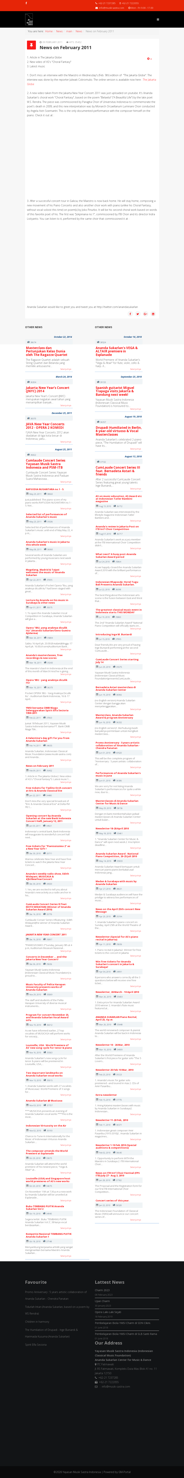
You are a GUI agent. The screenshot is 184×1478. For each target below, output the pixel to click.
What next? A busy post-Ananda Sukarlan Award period (116, 555)
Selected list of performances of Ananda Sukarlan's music (46, 515)
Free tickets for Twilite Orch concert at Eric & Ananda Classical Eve (49, 789)
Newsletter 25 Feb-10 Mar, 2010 (114, 1069)
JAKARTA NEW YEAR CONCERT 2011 (46, 934)
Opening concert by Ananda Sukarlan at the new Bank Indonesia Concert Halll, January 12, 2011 (48, 818)
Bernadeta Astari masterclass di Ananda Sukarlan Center (116, 688)
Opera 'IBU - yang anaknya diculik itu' (46, 681)
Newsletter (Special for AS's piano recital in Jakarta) (117, 938)
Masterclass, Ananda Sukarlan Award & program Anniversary (114, 716)
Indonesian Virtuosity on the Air (46, 1125)
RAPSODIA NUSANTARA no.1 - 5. (45, 489)
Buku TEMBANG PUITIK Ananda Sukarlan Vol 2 (45, 1208)
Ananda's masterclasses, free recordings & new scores (44, 656)
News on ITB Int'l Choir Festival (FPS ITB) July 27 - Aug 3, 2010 (118, 1174)
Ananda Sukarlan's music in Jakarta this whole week (48, 543)
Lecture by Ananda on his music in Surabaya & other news (47, 601)
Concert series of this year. (112, 1200)
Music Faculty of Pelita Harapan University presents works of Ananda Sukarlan (45, 987)
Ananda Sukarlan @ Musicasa (44, 1100)
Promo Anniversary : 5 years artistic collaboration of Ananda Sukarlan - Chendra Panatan (118, 745)
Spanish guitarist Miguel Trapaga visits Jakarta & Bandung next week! (115, 391)
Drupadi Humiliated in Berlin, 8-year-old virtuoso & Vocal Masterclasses (119, 431)
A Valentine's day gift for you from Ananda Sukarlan (47, 739)
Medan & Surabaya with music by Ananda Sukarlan (116, 883)
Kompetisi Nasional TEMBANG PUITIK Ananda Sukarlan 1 (48, 1235)
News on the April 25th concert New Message (118, 910)
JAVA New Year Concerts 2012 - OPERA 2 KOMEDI (45, 426)
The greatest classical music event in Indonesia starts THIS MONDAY (119, 611)
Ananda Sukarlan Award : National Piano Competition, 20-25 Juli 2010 (117, 855)
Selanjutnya (65, 369)
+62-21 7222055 (130, 3)
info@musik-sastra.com (111, 7)
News (59, 31)
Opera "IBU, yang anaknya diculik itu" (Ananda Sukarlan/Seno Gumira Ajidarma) (48, 630)
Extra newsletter (106, 1094)
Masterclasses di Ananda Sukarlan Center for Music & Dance (117, 802)
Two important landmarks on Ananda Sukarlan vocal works (44, 1074)
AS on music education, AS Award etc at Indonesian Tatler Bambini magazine (119, 498)
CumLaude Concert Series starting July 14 (117, 661)
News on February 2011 (40, 765)
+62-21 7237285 (106, 3)
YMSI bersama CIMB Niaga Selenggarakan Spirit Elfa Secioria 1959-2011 (47, 710)
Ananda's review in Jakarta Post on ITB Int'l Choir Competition (117, 528)
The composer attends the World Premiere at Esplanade (47, 1152)
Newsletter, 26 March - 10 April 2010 (117, 992)
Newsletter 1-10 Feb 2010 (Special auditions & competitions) (116, 1146)
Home (49, 31)
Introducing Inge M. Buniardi (114, 634)
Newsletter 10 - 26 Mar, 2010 (112, 1044)
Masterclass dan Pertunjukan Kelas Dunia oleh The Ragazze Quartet (46, 351)
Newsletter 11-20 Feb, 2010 (112, 1120)
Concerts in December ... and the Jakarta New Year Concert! (46, 958)
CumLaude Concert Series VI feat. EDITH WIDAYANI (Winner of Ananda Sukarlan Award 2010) (48, 906)
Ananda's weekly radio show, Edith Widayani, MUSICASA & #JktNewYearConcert (47, 876)
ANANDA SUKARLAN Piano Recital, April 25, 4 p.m (116, 1018)
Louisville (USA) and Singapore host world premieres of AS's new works (48, 1180)
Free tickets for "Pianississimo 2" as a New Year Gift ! (48, 847)
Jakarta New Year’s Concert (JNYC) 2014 (47, 389)
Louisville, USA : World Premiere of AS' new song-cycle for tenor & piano (49, 1046)
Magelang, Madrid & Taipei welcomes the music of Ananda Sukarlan (45, 572)
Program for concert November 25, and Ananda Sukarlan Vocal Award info (47, 1017)
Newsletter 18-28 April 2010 (112, 828)
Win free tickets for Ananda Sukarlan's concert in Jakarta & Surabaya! (115, 964)
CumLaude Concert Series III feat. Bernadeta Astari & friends (118, 470)
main (69, 31)
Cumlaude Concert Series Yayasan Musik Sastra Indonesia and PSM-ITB (45, 463)
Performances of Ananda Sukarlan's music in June (118, 774)
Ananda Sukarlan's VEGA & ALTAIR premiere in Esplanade (117, 351)
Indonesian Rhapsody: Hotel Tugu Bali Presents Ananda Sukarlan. (117, 583)
